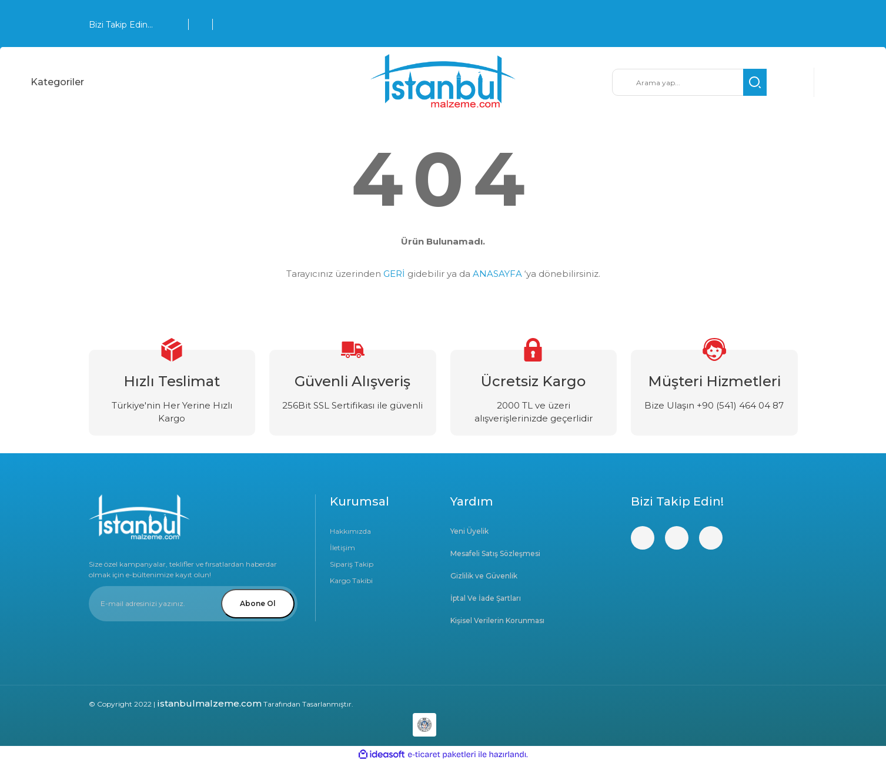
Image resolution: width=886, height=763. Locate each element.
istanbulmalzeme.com (209, 703)
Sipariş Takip (351, 564)
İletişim (342, 547)
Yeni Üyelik (469, 531)
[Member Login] (790, 82)
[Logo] (443, 82)
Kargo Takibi (351, 580)
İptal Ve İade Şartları (485, 598)
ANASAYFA (497, 273)
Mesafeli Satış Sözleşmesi (495, 553)
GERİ (394, 273)
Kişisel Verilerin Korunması (497, 620)
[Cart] (837, 82)
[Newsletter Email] (193, 603)
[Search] (689, 82)
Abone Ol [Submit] (258, 603)
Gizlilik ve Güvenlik (483, 575)
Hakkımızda (350, 531)
